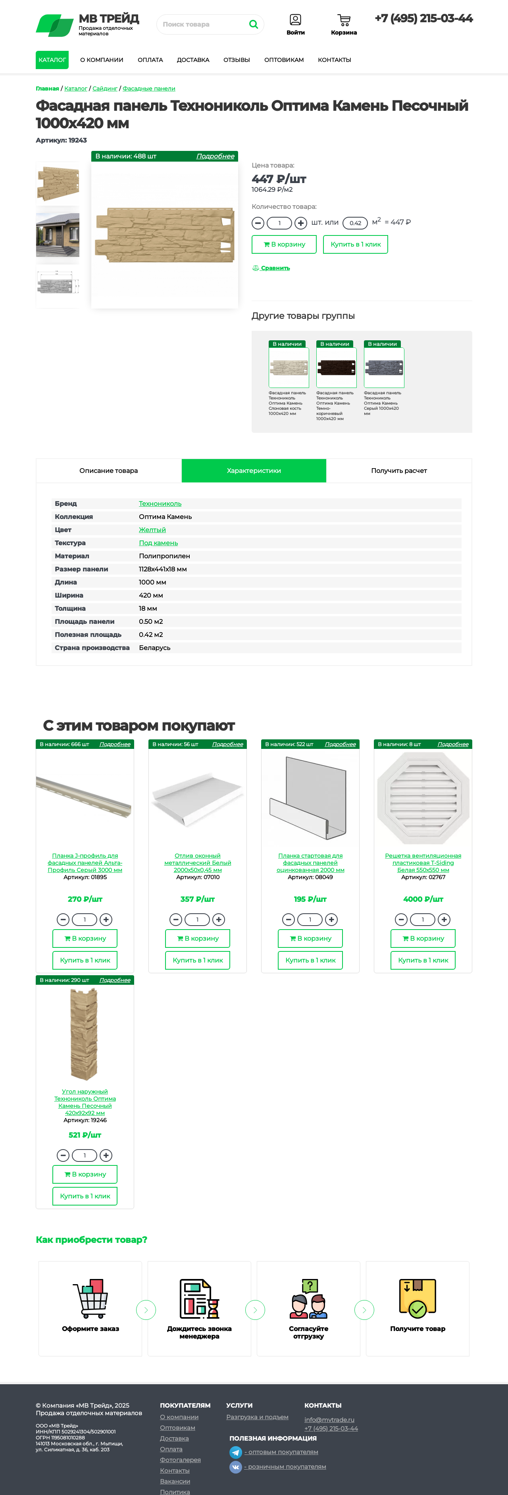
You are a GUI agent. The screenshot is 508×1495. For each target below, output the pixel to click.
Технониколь (160, 503)
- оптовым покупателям (273, 1452)
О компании (101, 60)
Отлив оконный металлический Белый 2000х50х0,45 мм (197, 863)
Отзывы (236, 60)
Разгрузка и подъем (257, 1417)
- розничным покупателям (277, 1466)
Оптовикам (284, 60)
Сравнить (271, 268)
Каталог (52, 60)
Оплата (150, 60)
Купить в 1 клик (356, 244)
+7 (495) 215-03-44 (423, 18)
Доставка (193, 60)
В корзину (284, 244)
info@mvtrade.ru (329, 1420)
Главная (47, 88)
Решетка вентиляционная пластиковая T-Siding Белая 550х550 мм (423, 863)
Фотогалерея (180, 1460)
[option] (57, 187)
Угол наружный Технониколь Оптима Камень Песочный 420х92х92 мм (85, 1102)
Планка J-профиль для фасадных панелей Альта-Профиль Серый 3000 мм (85, 863)
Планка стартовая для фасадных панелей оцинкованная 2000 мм (310, 863)
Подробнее (215, 156)
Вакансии (175, 1481)
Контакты (334, 60)
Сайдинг (104, 88)
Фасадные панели (149, 88)
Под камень (158, 543)
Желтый (152, 530)
